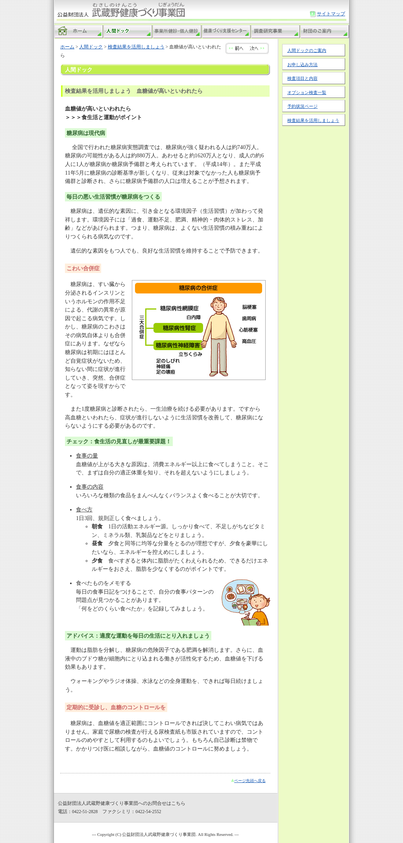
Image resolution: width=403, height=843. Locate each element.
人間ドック (91, 46)
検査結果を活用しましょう (313, 120)
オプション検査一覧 (306, 92)
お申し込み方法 (302, 64)
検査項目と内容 (302, 78)
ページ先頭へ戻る (250, 780)
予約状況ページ (302, 106)
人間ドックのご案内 (306, 50)
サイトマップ (331, 13)
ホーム (67, 46)
